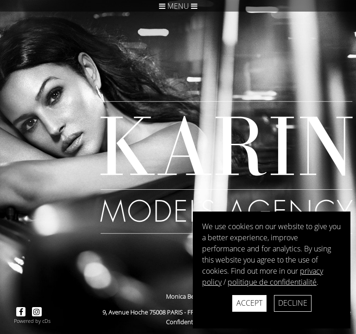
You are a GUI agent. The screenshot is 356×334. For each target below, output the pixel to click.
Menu (178, 6)
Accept (249, 303)
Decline (292, 303)
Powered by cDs (32, 320)
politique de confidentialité (272, 282)
